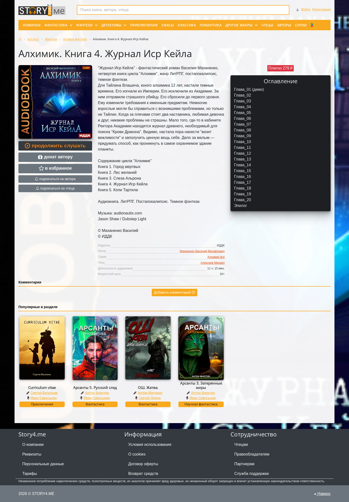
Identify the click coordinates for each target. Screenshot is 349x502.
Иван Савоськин (44, 398)
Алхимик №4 (216, 257)
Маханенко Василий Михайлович (202, 251)
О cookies (136, 454)
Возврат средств (143, 474)
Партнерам (244, 464)
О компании (33, 444)
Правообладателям (252, 454)
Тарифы (29, 474)
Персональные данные (43, 464)
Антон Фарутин (97, 393)
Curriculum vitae (42, 387)
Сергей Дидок (150, 398)
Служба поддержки (251, 474)
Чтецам (241, 444)
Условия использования (149, 444)
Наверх (322, 494)
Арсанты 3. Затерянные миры (201, 385)
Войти (305, 9)
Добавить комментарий (174, 292)
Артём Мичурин (150, 393)
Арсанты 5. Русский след (95, 387)
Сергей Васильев (44, 393)
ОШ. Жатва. (148, 387)
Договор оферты (143, 464)
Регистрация (321, 9)
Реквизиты (31, 454)
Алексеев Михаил (213, 263)
